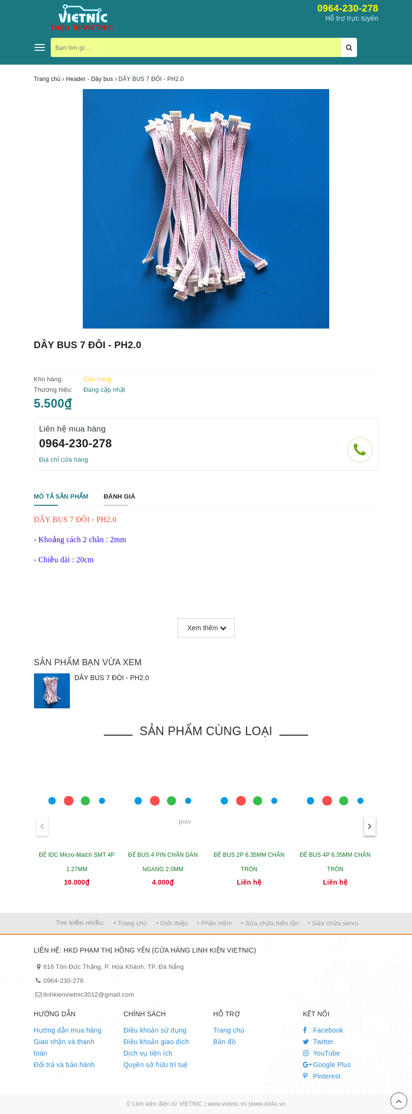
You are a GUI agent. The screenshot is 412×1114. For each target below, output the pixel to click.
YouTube (321, 1053)
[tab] (61, 497)
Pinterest (322, 1076)
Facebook (323, 1030)
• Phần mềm (214, 923)
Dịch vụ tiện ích (147, 1053)
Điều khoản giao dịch (156, 1042)
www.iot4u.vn (268, 1104)
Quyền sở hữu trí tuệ (155, 1065)
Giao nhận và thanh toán (64, 1047)
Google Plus (327, 1065)
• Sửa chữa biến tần (270, 923)
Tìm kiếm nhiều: (80, 922)
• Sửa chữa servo (333, 923)
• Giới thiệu (172, 923)
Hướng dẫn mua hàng (68, 1030)
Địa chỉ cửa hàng (64, 459)
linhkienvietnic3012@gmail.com (89, 994)
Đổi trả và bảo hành (64, 1065)
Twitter (318, 1042)
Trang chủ (229, 1030)
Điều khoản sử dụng (155, 1030)
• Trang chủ (130, 923)
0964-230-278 (348, 8)
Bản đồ (224, 1042)
